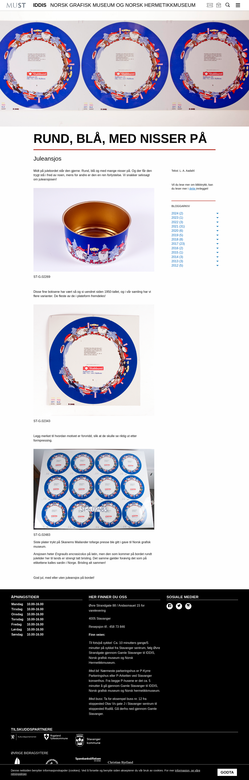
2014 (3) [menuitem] (177, 257)
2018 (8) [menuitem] (177, 239)
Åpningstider (25, 597)
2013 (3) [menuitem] (177, 261)
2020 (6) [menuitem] (177, 230)
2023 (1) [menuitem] (177, 217)
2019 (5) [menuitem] (177, 235)
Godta (227, 772)
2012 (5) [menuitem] (177, 265)
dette (192, 188)
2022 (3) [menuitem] (177, 222)
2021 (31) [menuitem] (178, 226)
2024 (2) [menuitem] (177, 213)
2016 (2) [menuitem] (177, 248)
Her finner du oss (108, 597)
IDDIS (114, 5)
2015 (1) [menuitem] (177, 252)
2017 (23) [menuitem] (178, 243)
